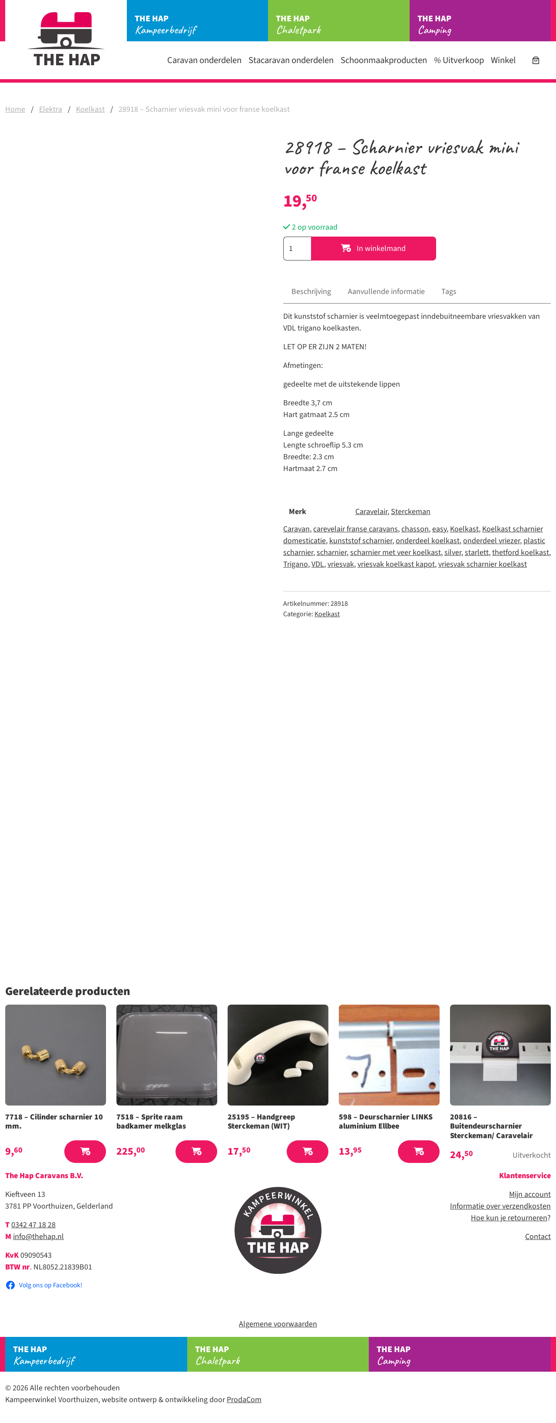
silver (452, 552)
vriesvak (341, 564)
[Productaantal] (297, 249)
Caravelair (371, 511)
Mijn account (530, 1194)
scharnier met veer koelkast (395, 552)
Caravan (296, 529)
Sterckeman (410, 511)
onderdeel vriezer (491, 540)
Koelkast (90, 109)
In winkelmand (373, 248)
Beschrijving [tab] (311, 291)
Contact (538, 1236)
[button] (85, 1151)
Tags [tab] (449, 291)
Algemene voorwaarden (278, 1324)
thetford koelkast (520, 552)
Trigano (295, 564)
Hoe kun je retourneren (509, 1218)
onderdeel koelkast (428, 540)
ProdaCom (244, 1399)
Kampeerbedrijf (201, 25)
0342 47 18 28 (33, 1224)
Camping (484, 25)
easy (439, 529)
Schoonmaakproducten (384, 60)
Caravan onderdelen (204, 60)
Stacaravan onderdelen (291, 60)
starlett (477, 552)
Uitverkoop (459, 60)
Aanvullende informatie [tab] (386, 291)
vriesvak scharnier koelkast (482, 564)
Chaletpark (342, 25)
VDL (317, 564)
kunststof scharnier (360, 540)
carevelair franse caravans (355, 529)
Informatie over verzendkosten (500, 1206)
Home (15, 109)
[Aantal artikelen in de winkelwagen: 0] (536, 60)
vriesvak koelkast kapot (396, 564)
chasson (415, 529)
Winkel (503, 60)
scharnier (332, 552)
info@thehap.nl (38, 1236)
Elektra (50, 109)
